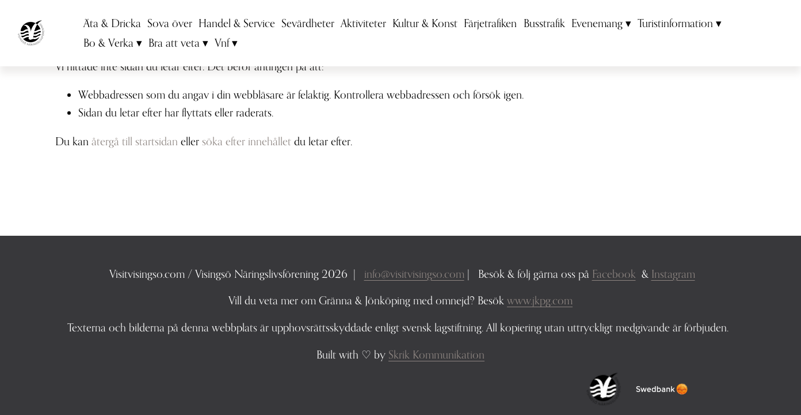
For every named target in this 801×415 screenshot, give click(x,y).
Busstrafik (550, 28)
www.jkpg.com (540, 300)
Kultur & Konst (431, 28)
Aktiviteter (370, 28)
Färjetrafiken (497, 28)
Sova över (176, 28)
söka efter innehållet (246, 141)
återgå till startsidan (134, 141)
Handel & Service (243, 28)
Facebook (614, 273)
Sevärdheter (314, 28)
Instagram (673, 273)
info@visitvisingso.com (414, 273)
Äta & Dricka (119, 28)
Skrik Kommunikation (436, 354)
